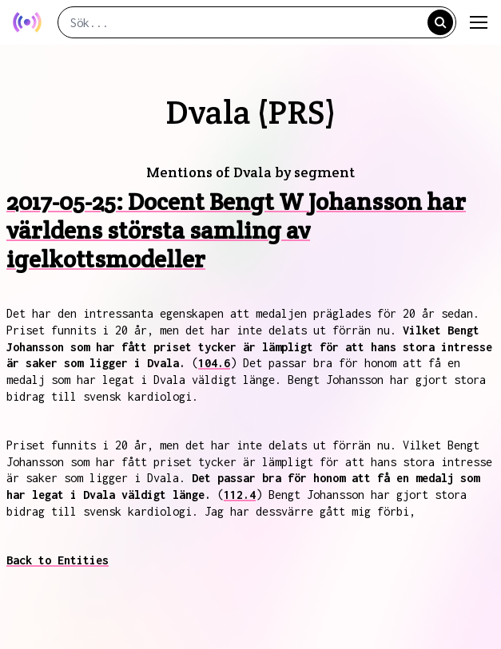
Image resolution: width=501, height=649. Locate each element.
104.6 (214, 363)
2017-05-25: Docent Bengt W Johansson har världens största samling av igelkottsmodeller (236, 230)
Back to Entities (57, 560)
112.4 (240, 494)
